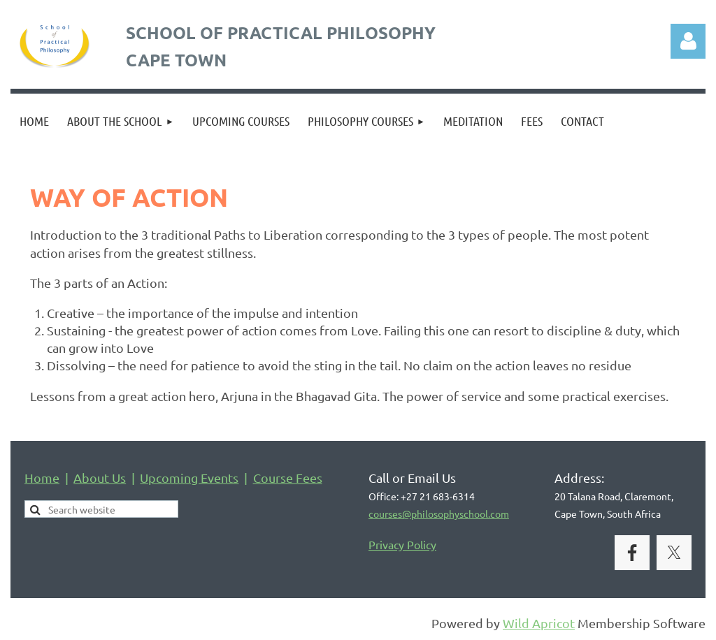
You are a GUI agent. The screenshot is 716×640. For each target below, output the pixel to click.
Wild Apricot (539, 623)
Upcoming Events (189, 477)
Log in (688, 41)
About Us (99, 477)
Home (41, 477)
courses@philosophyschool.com (438, 513)
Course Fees (287, 477)
